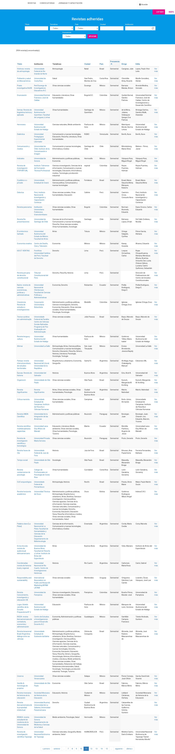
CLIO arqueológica (24, 482)
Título (27, 24)
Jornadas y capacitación (70, 3)
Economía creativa (24, 244)
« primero (46, 749)
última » (129, 749)
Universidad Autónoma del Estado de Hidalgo (41, 127)
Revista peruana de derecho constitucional (23, 275)
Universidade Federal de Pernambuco (39, 484)
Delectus (20, 192)
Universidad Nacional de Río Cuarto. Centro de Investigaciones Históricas (41, 568)
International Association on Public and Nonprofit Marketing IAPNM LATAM (42, 583)
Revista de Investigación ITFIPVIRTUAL (22, 168)
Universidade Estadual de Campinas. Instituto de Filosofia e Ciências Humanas (41, 404)
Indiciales (20, 158)
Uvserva (20, 676)
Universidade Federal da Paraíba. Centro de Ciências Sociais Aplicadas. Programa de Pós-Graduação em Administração (41, 324)
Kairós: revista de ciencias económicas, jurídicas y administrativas (23, 290)
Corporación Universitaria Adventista (39, 304)
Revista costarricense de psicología (23, 472)
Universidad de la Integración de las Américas (41, 416)
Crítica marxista (23, 399)
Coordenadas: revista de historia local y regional (24, 565)
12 (91, 749)
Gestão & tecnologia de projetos (22, 685)
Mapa (171, 12)
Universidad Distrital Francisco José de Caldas (42, 97)
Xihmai (20, 346)
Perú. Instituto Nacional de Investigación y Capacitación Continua (40, 197)
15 (107, 749)
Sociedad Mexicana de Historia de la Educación (42, 695)
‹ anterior (56, 749)
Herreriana (21, 125)
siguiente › (119, 749)
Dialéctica (21, 134)
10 (81, 749)
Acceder (143, 5)
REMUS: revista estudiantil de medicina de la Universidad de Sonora (23, 722)
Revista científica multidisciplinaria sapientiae (23, 428)
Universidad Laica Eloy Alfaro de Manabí (41, 428)
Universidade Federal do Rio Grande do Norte (40, 71)
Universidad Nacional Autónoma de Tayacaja (42, 734)
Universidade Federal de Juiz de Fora (41, 452)
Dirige (124, 64)
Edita (138, 64)
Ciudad (103, 24)
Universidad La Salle (42, 346)
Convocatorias (47, 3)
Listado (160, 12)
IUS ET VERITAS (23, 251)
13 (96, 749)
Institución (129, 24)
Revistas (32, 3)
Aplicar (92, 36)
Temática (53, 24)
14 (102, 749)
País (76, 24)
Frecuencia (66, 32)
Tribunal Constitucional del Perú (41, 275)
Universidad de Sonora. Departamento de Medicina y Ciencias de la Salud (42, 722)
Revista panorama (24, 207)
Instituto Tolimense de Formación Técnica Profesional (42, 168)
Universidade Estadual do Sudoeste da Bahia (41, 633)
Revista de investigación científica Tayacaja (24, 734)
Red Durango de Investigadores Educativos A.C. (40, 88)
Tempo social (22, 460)
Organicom (21, 380)
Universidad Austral (42, 703)
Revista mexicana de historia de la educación (24, 695)
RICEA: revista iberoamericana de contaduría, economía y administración (24, 622)
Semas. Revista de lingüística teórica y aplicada (24, 112)
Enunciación (22, 95)
